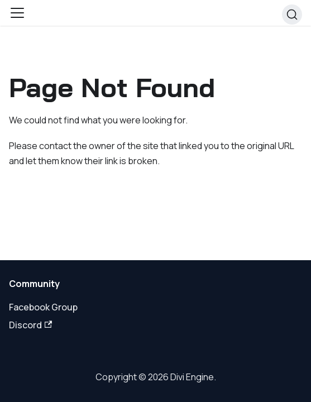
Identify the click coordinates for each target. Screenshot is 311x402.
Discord (30, 325)
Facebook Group (43, 307)
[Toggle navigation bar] (17, 12)
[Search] (292, 14)
